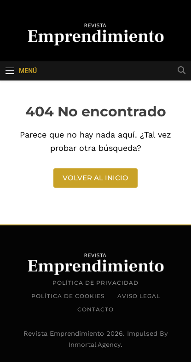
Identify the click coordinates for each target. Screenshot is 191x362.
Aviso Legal (138, 296)
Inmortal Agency (95, 344)
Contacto (95, 309)
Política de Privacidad (95, 282)
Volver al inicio (95, 177)
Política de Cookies (67, 296)
